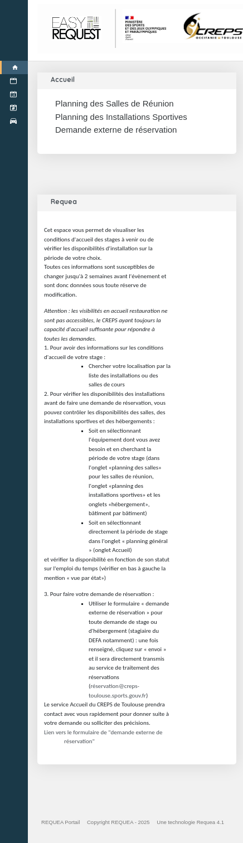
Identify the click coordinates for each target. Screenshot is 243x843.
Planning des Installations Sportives (121, 117)
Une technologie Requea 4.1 (190, 822)
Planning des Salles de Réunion (114, 103)
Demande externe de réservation (116, 129)
